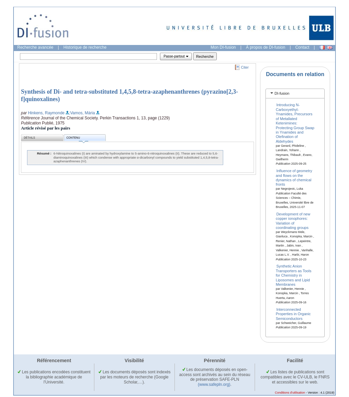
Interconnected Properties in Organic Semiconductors (293, 314)
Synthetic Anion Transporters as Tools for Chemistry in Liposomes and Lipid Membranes (293, 275)
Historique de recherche (85, 47)
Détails (29, 137)
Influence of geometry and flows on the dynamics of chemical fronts (294, 177)
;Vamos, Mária (82, 113)
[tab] (295, 93)
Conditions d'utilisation (290, 392)
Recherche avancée (35, 47)
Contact (302, 47)
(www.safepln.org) (214, 384)
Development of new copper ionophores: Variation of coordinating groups (293, 220)
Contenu (77, 138)
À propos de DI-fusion (265, 47)
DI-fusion (282, 93)
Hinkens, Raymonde (46, 113)
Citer (245, 67)
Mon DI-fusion (223, 47)
